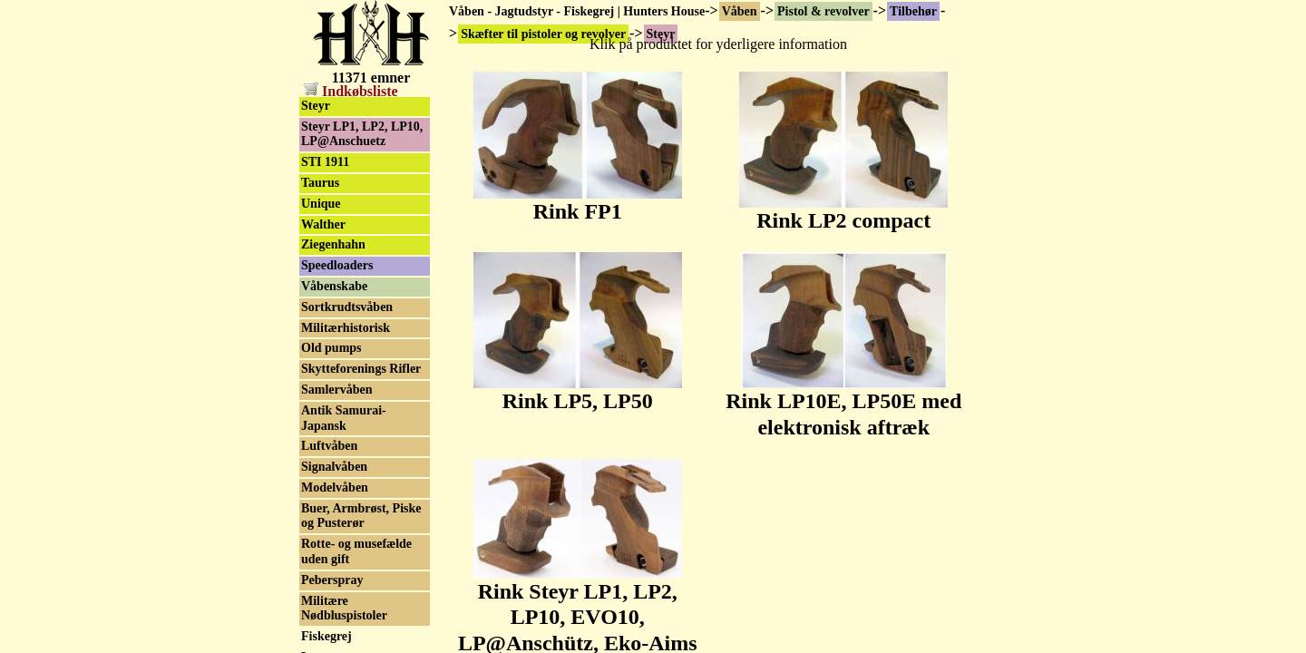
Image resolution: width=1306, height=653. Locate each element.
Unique (321, 203)
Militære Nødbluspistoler (344, 608)
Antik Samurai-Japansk (343, 418)
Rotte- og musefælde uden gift (356, 551)
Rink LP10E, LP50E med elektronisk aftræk (843, 404)
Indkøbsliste (351, 91)
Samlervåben (337, 389)
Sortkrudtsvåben (347, 307)
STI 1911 (325, 162)
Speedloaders (337, 265)
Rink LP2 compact (843, 210)
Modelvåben (334, 487)
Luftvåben (329, 446)
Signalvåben (334, 466)
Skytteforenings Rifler (361, 368)
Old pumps (331, 348)
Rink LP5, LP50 (577, 391)
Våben (739, 11)
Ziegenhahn (333, 244)
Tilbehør (913, 11)
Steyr (315, 105)
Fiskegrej (326, 636)
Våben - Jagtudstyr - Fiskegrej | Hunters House (577, 11)
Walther (323, 224)
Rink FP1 (577, 201)
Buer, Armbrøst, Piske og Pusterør (361, 516)
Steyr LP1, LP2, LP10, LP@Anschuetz (362, 134)
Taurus (320, 183)
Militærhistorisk (345, 328)
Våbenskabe (334, 286)
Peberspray (332, 580)
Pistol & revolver (823, 11)
